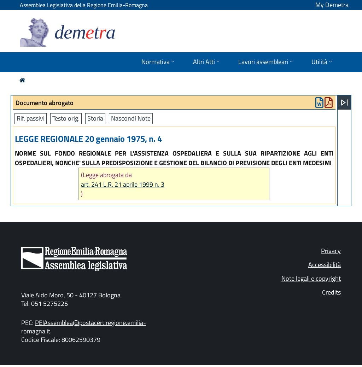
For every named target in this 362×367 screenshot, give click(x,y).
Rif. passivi (31, 118)
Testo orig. (66, 118)
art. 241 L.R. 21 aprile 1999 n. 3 (122, 184)
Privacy (331, 251)
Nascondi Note (131, 118)
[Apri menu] (345, 102)
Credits (331, 292)
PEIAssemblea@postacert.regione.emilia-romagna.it (83, 327)
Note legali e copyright (311, 278)
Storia (95, 118)
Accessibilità (324, 264)
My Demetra (332, 5)
